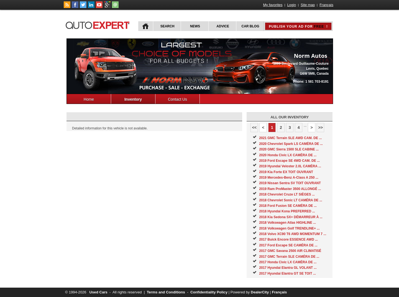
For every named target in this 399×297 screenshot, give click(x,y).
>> (320, 127)
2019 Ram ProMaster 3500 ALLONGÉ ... (290, 189)
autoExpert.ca (98, 24)
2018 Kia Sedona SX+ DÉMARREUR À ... (290, 217)
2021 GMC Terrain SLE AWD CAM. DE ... (290, 138)
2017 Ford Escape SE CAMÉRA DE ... (288, 245)
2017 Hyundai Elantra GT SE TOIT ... (287, 273)
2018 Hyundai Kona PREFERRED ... (287, 211)
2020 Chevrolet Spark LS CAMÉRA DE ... (291, 144)
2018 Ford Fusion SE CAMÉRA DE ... (288, 206)
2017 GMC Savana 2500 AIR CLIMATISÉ (290, 251)
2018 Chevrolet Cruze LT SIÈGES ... (287, 194)
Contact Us (177, 99)
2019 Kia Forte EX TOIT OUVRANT (286, 172)
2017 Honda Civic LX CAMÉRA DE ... (287, 262)
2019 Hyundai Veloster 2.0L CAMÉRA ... (290, 166)
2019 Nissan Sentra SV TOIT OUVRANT (290, 183)
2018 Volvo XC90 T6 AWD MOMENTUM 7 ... (292, 234)
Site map (308, 5)
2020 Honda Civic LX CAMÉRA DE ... (287, 155)
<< (254, 127)
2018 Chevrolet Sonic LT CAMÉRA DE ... (290, 200)
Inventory (133, 99)
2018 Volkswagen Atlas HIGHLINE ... (287, 223)
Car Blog (250, 26)
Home (89, 99)
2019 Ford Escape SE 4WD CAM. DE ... (289, 161)
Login (291, 5)
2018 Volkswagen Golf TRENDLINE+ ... (289, 228)
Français (326, 5)
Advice (222, 26)
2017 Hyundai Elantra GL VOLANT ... (287, 268)
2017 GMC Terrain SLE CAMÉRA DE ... (289, 257)
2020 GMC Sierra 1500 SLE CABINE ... (289, 149)
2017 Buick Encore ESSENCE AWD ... (288, 239)
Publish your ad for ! (298, 26)
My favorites (273, 5)
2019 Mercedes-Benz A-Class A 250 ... (288, 177)
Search (167, 26)
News (195, 26)
